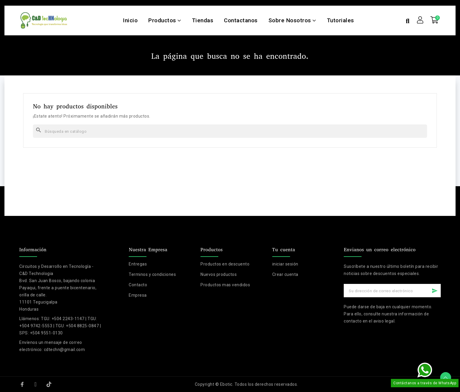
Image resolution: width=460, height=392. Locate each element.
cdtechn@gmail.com (64, 349)
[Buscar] (230, 131)
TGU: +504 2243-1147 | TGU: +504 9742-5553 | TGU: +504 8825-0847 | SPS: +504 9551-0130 (60, 325)
